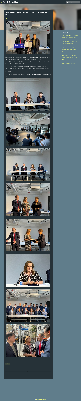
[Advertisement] (28, 388)
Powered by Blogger (40, 399)
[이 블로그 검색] (74, 2)
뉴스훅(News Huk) (10, 2)
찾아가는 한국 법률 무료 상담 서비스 (68, 63)
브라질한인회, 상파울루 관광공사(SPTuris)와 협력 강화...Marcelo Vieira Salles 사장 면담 (69, 49)
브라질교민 (7, 363)
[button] (6, 18)
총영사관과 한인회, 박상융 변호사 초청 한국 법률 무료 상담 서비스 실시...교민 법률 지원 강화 (69, 57)
